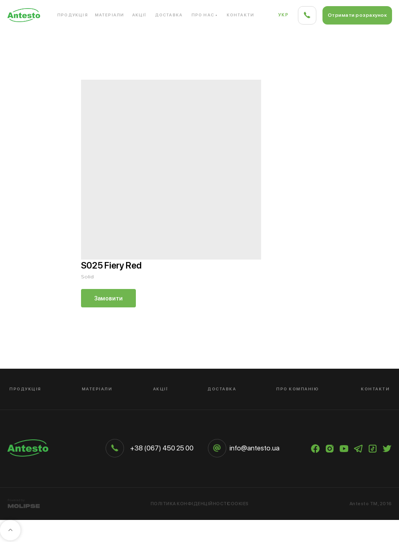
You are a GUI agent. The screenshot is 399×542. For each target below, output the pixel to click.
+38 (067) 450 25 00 (162, 448)
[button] (357, 15)
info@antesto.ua (255, 448)
